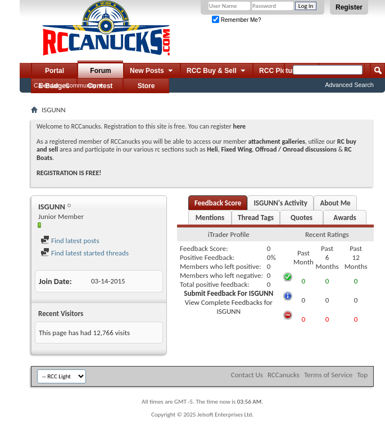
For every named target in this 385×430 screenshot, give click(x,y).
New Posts (152, 71)
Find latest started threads (84, 253)
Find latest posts (69, 240)
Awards (344, 217)
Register (349, 7)
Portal (54, 71)
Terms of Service (328, 374)
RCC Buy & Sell (217, 71)
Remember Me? (236, 20)
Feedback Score (217, 203)
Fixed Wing (236, 149)
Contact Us (247, 374)
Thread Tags (256, 217)
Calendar (46, 85)
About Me (335, 203)
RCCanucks (284, 374)
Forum (100, 71)
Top (362, 374)
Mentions (210, 217)
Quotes (301, 217)
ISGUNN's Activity (280, 203)
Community (81, 85)
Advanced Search (349, 84)
